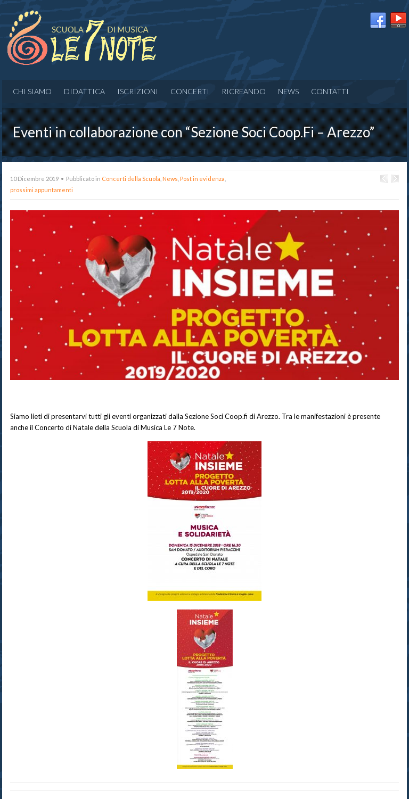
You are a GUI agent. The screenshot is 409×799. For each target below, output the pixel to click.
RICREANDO (244, 91)
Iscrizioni (137, 91)
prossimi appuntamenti (41, 189)
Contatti (330, 91)
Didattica (84, 91)
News (288, 91)
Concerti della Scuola (131, 178)
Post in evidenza (202, 178)
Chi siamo (32, 91)
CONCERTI (189, 91)
